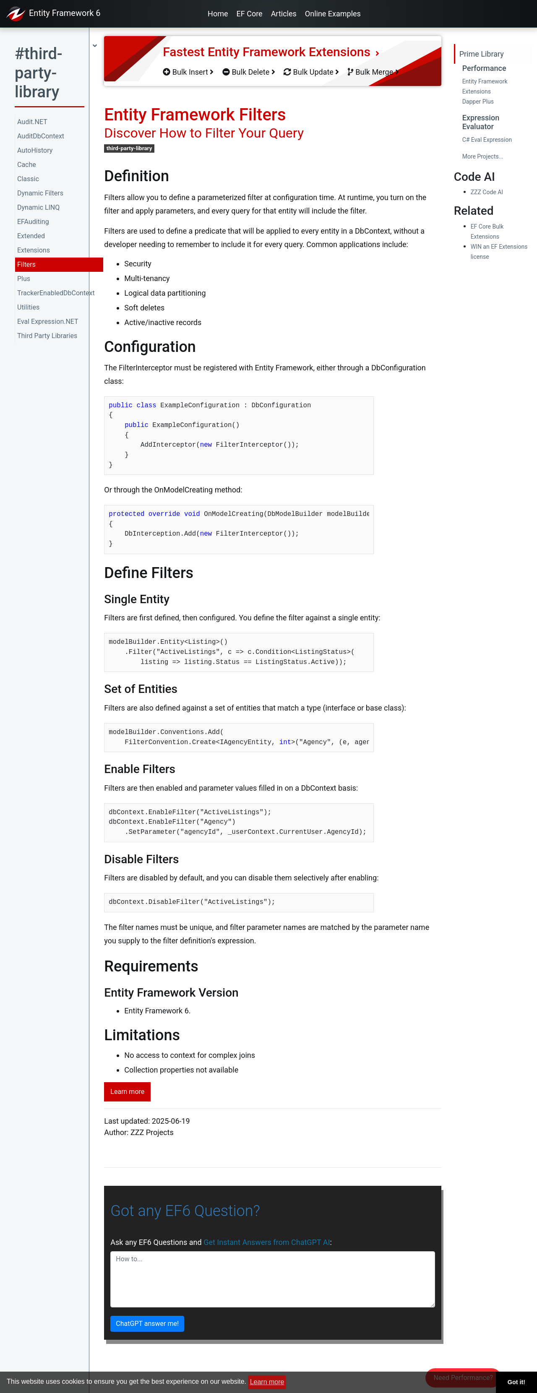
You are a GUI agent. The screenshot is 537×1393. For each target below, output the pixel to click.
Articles (284, 13)
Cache (26, 165)
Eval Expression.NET (47, 321)
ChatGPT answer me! (147, 1324)
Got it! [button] (516, 1382)
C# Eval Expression (487, 139)
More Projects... (482, 156)
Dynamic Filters (40, 193)
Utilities (28, 307)
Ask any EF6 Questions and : (220, 1242)
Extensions (33, 250)
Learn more (127, 1092)
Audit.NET (32, 122)
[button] (55, 75)
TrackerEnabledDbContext (56, 293)
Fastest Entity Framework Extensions (271, 51)
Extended (31, 236)
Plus (23, 279)
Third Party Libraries (47, 336)
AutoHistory (34, 150)
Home (218, 13)
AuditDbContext (40, 136)
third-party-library (129, 148)
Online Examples (333, 13)
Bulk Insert (188, 72)
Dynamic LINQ (38, 207)
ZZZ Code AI (487, 192)
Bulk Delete (248, 72)
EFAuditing (33, 222)
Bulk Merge (373, 72)
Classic (28, 179)
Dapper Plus (478, 101)
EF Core (250, 13)
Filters (26, 264)
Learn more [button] (267, 1381)
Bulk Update (311, 72)
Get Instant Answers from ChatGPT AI (266, 1242)
